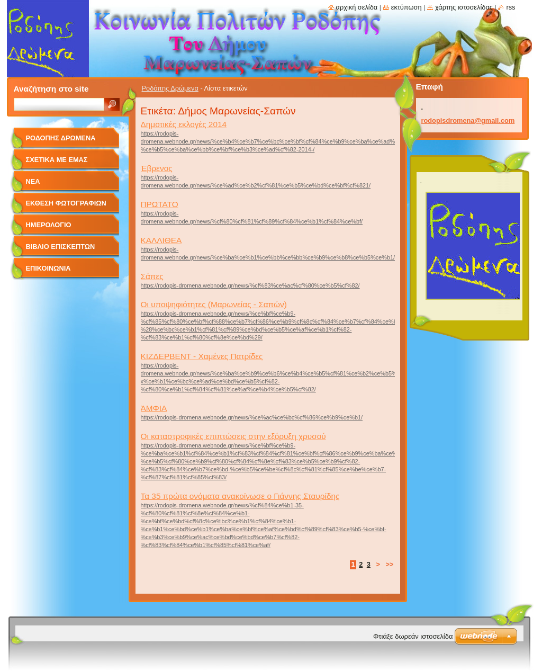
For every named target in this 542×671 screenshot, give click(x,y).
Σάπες (152, 276)
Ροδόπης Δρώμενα (170, 88)
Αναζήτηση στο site (51, 88)
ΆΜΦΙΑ (154, 408)
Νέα (33, 181)
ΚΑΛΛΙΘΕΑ (161, 240)
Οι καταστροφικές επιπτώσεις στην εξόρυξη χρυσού (233, 436)
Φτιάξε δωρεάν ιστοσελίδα (413, 636)
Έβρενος (157, 168)
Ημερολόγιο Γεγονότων (48, 228)
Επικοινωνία (48, 268)
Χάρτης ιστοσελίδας (464, 7)
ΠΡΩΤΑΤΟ (159, 204)
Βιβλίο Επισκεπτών (60, 246)
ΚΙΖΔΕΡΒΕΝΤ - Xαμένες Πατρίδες (202, 356)
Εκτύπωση (406, 7)
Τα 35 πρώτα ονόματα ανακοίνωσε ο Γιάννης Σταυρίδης (240, 495)
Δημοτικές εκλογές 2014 (184, 124)
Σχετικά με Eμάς (57, 160)
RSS (510, 7)
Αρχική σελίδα (357, 7)
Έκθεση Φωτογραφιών (66, 203)
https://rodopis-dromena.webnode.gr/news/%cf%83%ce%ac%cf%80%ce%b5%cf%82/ (250, 285)
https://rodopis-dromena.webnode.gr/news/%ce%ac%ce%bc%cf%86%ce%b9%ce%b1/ (252, 417)
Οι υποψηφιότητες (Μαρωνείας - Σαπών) (214, 304)
